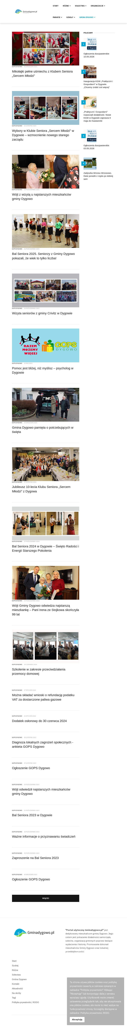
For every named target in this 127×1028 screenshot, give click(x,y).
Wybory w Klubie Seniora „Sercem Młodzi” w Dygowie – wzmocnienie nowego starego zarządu (43, 135)
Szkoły (70, 17)
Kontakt (15, 984)
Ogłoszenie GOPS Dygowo (31, 768)
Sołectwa (80, 6)
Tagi (14, 997)
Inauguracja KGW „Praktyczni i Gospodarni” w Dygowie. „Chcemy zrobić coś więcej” (98, 84)
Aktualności (17, 988)
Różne (67, 6)
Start (55, 6)
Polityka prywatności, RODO (25, 1002)
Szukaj (15, 965)
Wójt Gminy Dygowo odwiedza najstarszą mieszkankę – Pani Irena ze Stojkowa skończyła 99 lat (45, 610)
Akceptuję (77, 1019)
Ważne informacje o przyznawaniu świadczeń (43, 836)
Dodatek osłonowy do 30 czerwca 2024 (39, 721)
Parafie (57, 17)
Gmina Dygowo (87, 17)
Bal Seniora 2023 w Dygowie (32, 815)
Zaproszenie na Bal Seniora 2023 (35, 858)
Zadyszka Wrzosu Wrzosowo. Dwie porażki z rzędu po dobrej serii (98, 176)
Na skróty (16, 993)
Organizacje (98, 6)
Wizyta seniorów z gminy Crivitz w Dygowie (42, 313)
